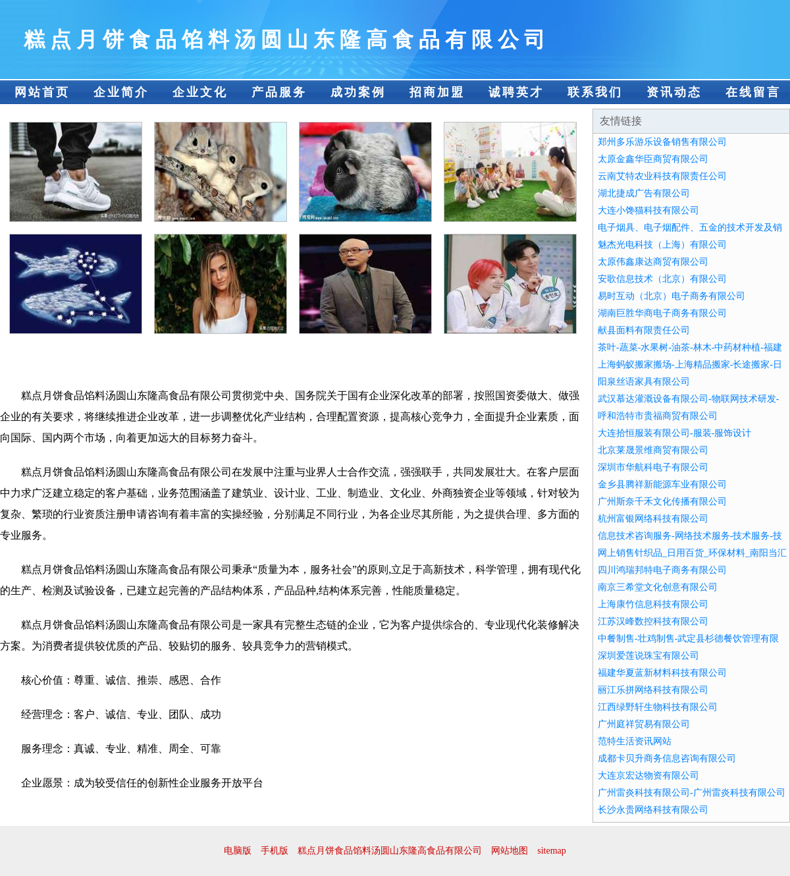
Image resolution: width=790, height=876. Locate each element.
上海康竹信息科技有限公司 (653, 604)
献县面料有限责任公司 (644, 330)
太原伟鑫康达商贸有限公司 (653, 262)
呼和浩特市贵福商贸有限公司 (658, 416)
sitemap (551, 851)
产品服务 (279, 92)
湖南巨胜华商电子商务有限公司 (662, 313)
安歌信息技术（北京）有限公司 (662, 279)
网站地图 (509, 851)
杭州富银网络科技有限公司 (653, 519)
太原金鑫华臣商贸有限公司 (653, 159)
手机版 (274, 851)
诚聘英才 (516, 92)
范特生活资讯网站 (635, 741)
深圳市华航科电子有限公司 (653, 467)
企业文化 (200, 92)
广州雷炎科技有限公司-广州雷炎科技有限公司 (691, 793)
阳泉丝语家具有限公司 (644, 382)
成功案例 (358, 92)
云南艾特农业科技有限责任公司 (662, 176)
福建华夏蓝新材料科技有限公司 (662, 673)
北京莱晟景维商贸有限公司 (653, 450)
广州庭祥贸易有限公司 (644, 724)
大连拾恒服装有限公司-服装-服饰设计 (674, 433)
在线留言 (753, 92)
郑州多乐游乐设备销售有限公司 (662, 142)
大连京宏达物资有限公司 (648, 775)
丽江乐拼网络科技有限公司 (653, 690)
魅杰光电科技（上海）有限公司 (662, 245)
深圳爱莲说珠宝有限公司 (648, 656)
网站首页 (42, 92)
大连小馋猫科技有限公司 (648, 210)
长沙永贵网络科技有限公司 (653, 810)
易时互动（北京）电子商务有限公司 (671, 296)
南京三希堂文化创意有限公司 (658, 587)
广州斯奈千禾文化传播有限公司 (662, 501)
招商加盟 (437, 92)
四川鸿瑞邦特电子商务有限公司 (662, 570)
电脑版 (237, 851)
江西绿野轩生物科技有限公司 (658, 707)
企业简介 (121, 92)
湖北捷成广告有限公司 (644, 193)
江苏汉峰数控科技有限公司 (653, 621)
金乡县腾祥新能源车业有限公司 (662, 484)
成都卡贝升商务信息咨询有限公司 (667, 758)
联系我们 (595, 92)
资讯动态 (674, 92)
